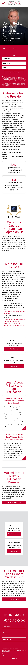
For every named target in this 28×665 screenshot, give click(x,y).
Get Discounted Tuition (14, 502)
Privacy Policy (14, 658)
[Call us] (3, 3)
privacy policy (6, 85)
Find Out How (14, 349)
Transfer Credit (14, 599)
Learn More (14, 366)
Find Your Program (14, 534)
